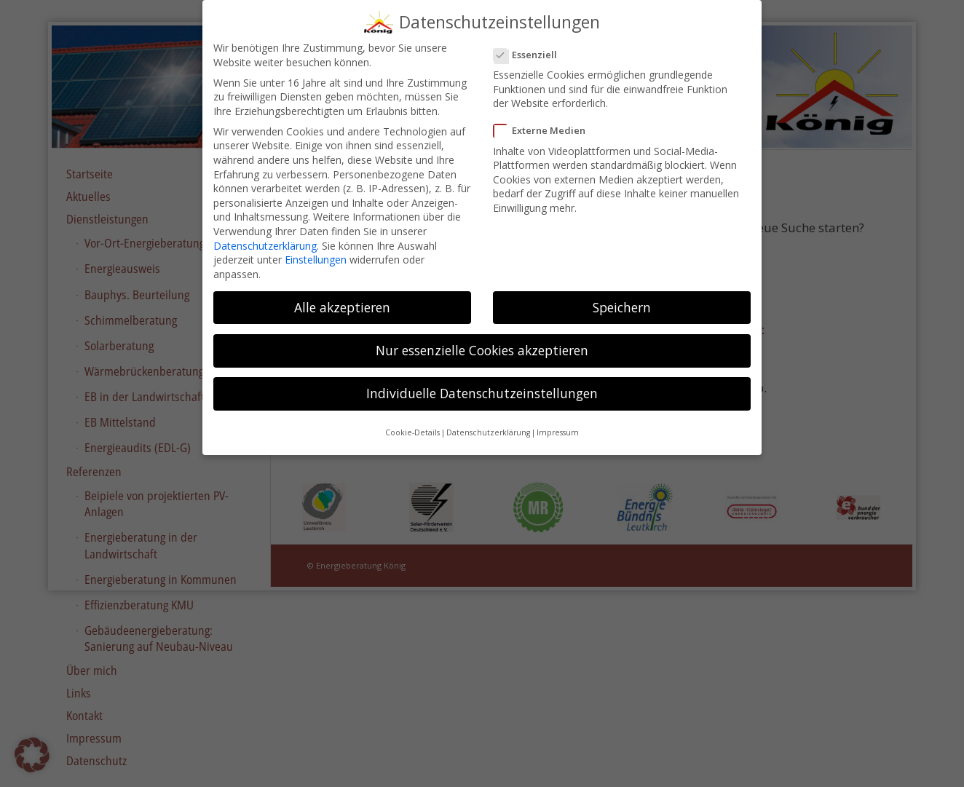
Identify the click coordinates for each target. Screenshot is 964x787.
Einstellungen (316, 252)
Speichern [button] (622, 299)
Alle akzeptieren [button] (342, 299)
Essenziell (531, 47)
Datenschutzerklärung (265, 238)
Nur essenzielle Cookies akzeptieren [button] (482, 342)
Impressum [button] (558, 425)
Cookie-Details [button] (412, 425)
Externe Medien (545, 123)
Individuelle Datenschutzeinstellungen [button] (482, 386)
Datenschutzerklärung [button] (488, 425)
